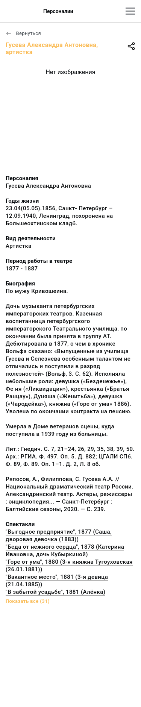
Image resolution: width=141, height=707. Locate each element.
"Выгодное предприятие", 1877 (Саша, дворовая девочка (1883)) (59, 535)
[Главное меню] (130, 11)
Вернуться (23, 33)
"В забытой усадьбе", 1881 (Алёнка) (55, 592)
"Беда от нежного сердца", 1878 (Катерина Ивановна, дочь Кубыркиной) (65, 550)
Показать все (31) (28, 601)
